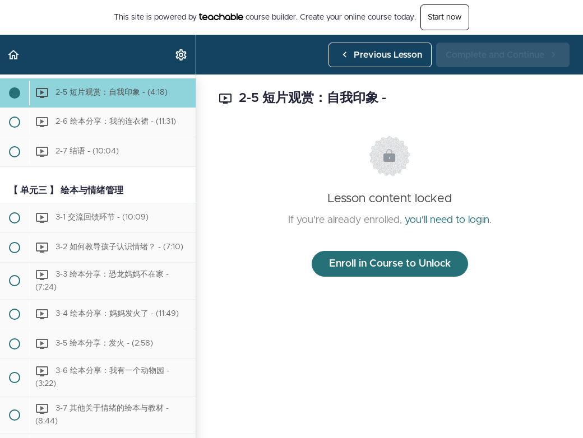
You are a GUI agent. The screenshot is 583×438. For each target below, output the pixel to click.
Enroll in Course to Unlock (390, 264)
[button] (14, 54)
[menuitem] (182, 54)
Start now (445, 17)
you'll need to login (447, 220)
